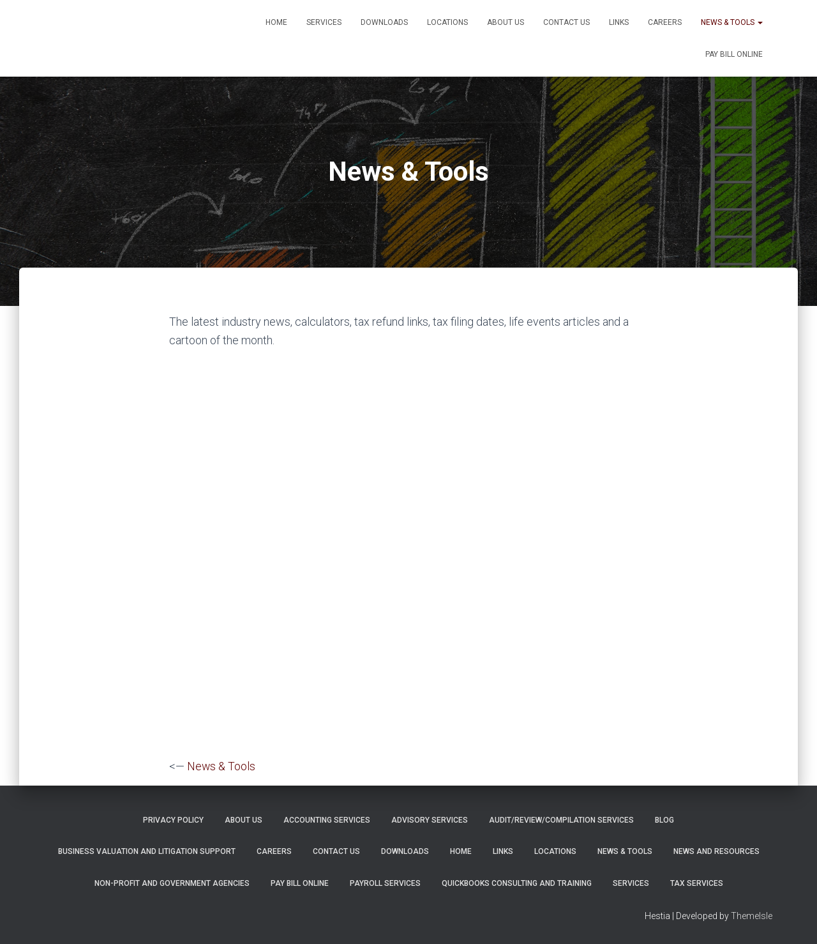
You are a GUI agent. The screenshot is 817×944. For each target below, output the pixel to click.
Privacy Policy (173, 819)
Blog (664, 819)
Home (276, 22)
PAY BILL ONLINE (734, 54)
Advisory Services (429, 819)
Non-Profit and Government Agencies (172, 882)
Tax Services (696, 882)
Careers (665, 22)
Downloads (384, 22)
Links (619, 22)
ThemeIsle (751, 915)
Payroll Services (385, 882)
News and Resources (716, 851)
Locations (447, 22)
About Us (505, 22)
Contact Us (566, 22)
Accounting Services (326, 819)
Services (323, 22)
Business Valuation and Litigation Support (147, 851)
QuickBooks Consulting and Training (517, 882)
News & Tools (732, 22)
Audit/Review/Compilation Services (561, 819)
